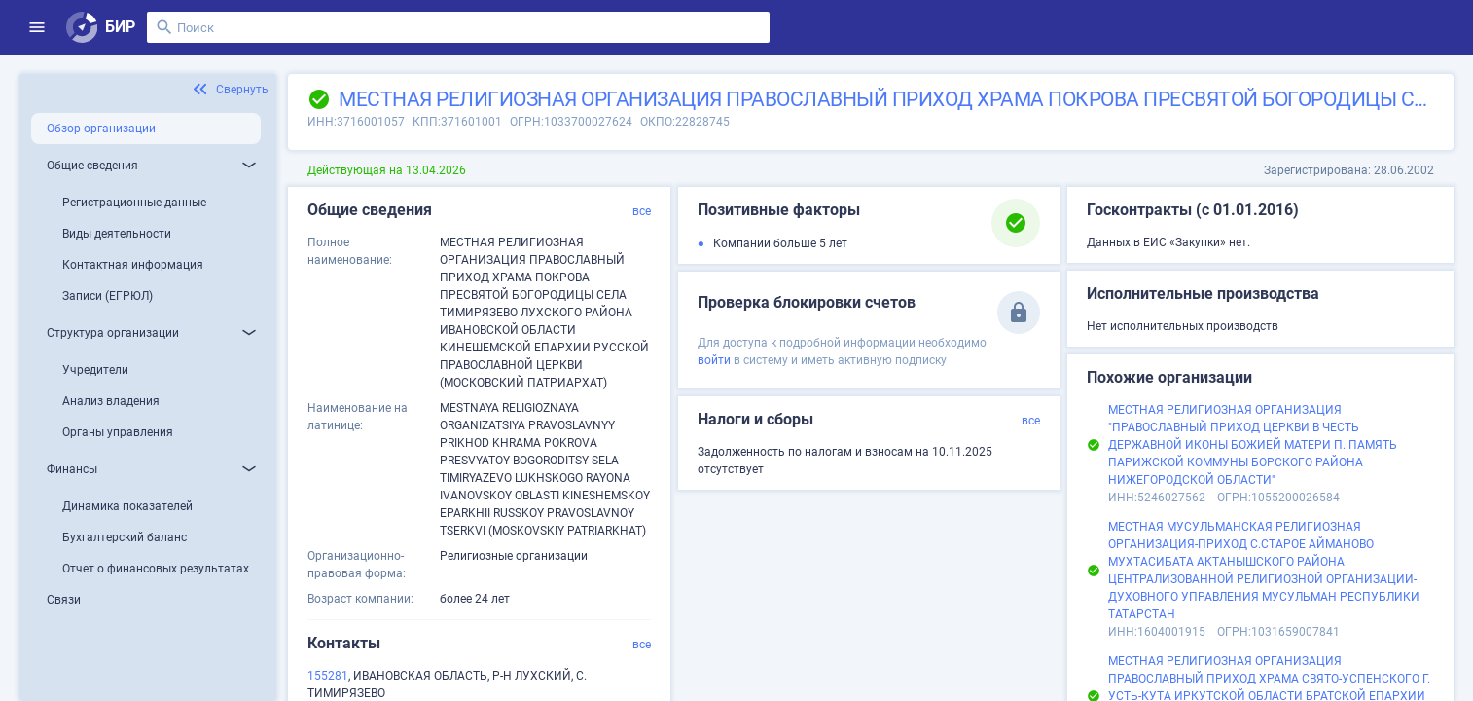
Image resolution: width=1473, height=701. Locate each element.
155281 (327, 676)
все (641, 211)
